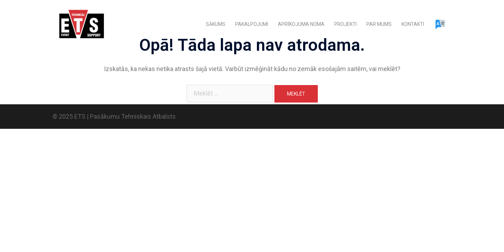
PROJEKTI (345, 24)
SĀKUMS (215, 24)
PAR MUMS (379, 24)
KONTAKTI (412, 24)
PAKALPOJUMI (251, 24)
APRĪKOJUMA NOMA (301, 24)
